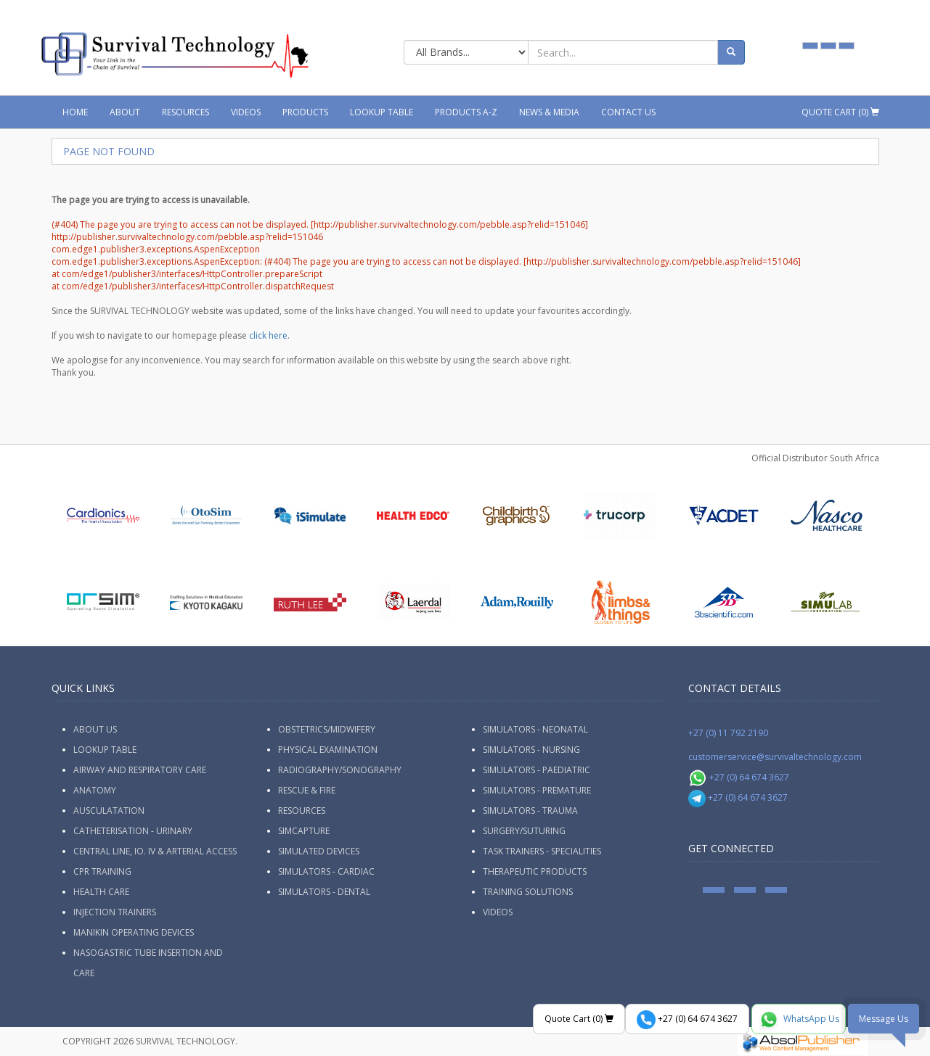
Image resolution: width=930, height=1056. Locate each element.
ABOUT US (95, 729)
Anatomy (94, 790)
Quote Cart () (840, 112)
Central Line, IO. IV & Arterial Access (155, 851)
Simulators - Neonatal (535, 729)
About (125, 112)
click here (268, 335)
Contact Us (628, 112)
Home (75, 112)
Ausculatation (108, 810)
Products (305, 112)
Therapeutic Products (535, 871)
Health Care (101, 892)
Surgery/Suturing (524, 831)
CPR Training (102, 871)
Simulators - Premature (537, 790)
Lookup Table (381, 112)
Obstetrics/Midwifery (326, 729)
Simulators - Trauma (530, 810)
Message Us (883, 1018)
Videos (246, 112)
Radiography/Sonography (339, 770)
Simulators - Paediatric (536, 770)
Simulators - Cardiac (326, 871)
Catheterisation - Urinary (132, 831)
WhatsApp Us (798, 1020)
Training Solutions (528, 892)
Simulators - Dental (324, 892)
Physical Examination (328, 749)
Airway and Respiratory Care (139, 770)
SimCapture (304, 831)
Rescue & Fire (306, 790)
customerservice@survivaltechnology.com (775, 757)
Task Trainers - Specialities (542, 851)
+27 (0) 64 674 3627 (738, 777)
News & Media (549, 112)
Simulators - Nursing (531, 749)
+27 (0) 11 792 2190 (728, 733)
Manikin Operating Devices (133, 932)
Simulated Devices (318, 851)
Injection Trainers (114, 912)
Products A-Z (466, 112)
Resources (185, 112)
